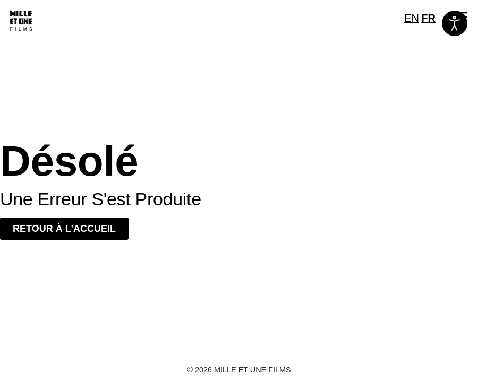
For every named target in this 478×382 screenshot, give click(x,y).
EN (411, 18)
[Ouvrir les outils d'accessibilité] (454, 23)
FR (428, 18)
